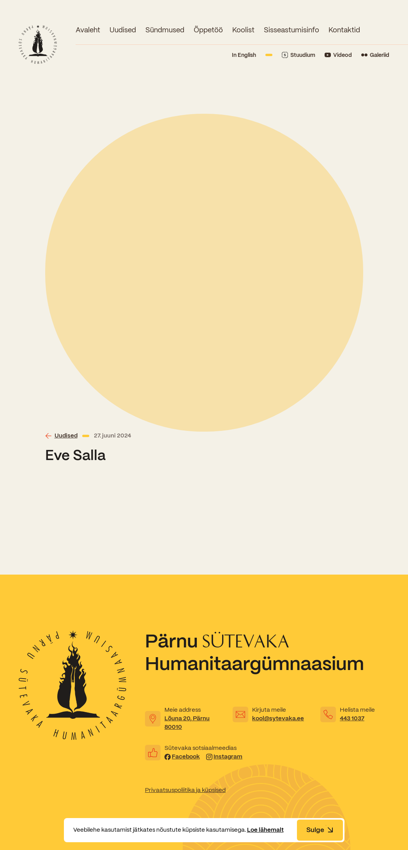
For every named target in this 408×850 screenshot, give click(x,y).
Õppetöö (208, 29)
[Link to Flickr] (375, 55)
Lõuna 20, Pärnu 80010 (187, 722)
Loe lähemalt (265, 830)
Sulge (320, 829)
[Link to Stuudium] (298, 55)
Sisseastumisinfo (291, 29)
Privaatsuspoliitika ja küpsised (185, 790)
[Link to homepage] (38, 44)
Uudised (123, 29)
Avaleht (88, 29)
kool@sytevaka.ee (278, 718)
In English (244, 54)
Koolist (243, 29)
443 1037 (352, 718)
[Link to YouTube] (338, 55)
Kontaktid (344, 29)
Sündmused (164, 29)
